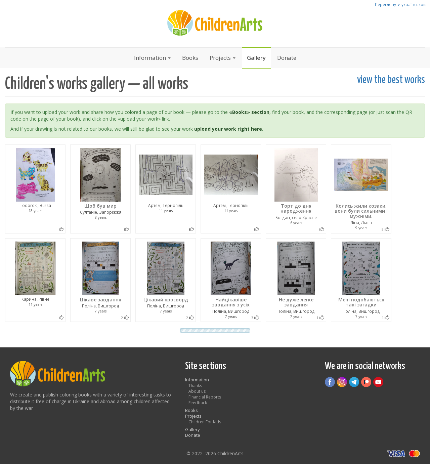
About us (197, 391)
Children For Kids (204, 422)
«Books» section (249, 112)
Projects (222, 57)
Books (190, 57)
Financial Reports (204, 397)
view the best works (391, 80)
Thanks (195, 385)
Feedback (197, 403)
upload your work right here (228, 129)
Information (152, 57)
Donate (286, 57)
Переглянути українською (401, 4)
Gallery (256, 57)
